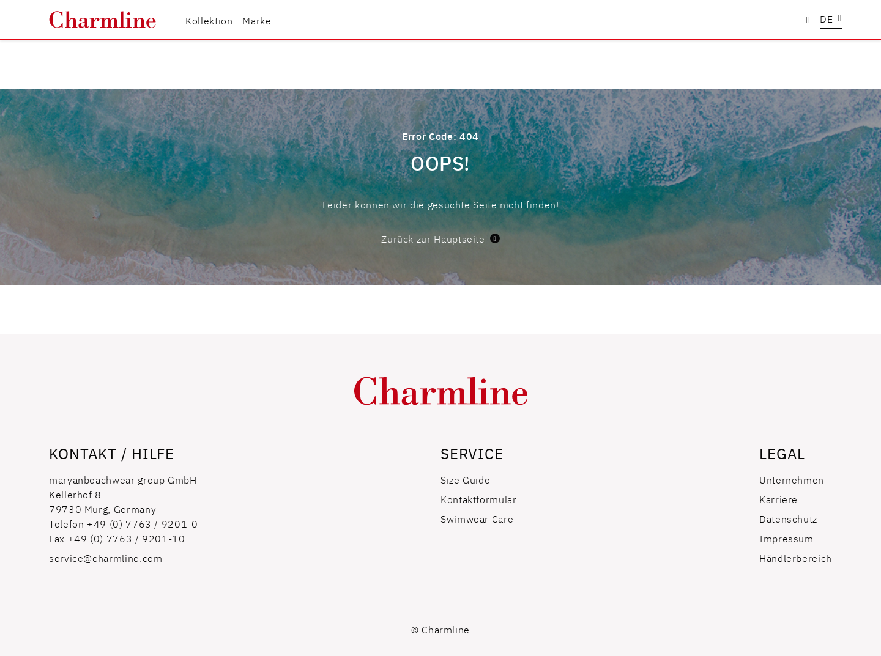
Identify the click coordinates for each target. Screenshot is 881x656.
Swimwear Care (477, 518)
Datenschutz (788, 518)
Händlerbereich (795, 557)
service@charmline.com (105, 557)
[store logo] (102, 20)
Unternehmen (791, 479)
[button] (831, 20)
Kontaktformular (479, 499)
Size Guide (465, 479)
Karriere (778, 499)
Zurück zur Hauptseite (440, 238)
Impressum (786, 538)
